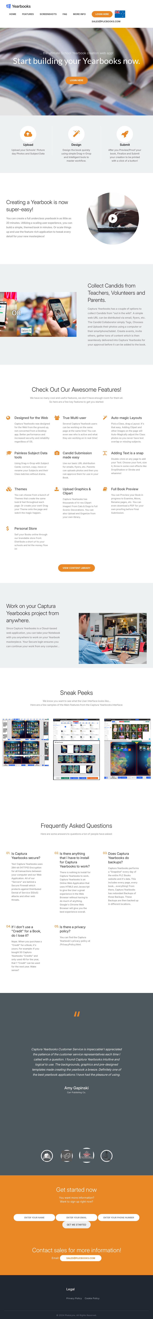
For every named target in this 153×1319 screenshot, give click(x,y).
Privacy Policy (74, 1298)
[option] (76, 1065)
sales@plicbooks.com (106, 21)
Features (28, 14)
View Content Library (76, 568)
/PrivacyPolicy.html (70, 944)
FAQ (65, 14)
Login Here (102, 14)
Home (12, 14)
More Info (79, 14)
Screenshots (48, 14)
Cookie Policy (92, 1298)
